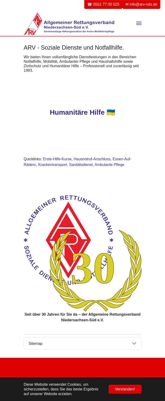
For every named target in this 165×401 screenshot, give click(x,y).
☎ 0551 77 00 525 (103, 4)
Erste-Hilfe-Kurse (57, 159)
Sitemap (36, 344)
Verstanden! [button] (125, 389)
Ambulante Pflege (109, 165)
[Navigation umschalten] (138, 23)
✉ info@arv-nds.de (141, 4)
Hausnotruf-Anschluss (92, 159)
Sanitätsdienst (81, 165)
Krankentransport (52, 165)
